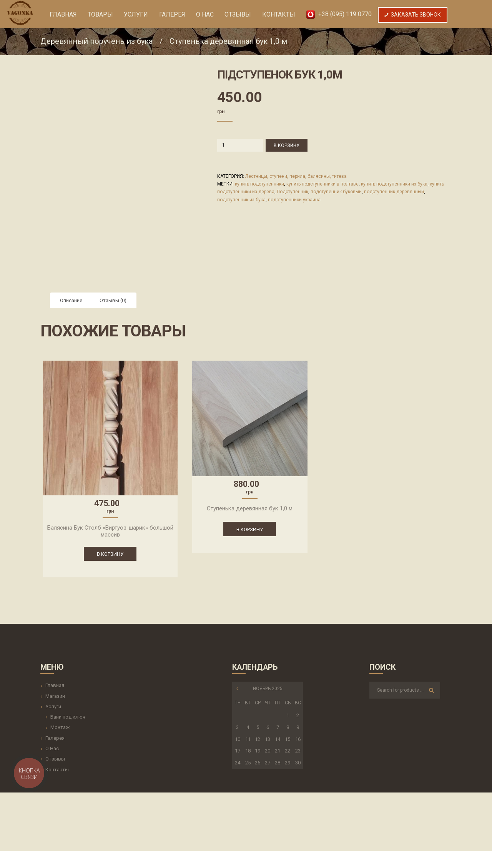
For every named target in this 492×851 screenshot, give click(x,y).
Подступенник (292, 191)
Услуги (53, 706)
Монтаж (60, 727)
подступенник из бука (241, 199)
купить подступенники (259, 184)
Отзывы (55, 759)
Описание (71, 300)
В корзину (286, 145)
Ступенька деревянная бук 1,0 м (228, 41)
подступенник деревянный (394, 191)
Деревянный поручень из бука (96, 41)
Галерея (55, 738)
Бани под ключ (67, 717)
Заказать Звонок (412, 15)
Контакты (57, 769)
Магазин (55, 696)
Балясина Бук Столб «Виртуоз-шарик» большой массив (110, 531)
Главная (54, 685)
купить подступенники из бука (394, 184)
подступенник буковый (336, 191)
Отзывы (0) (113, 300)
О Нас (52, 748)
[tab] (71, 300)
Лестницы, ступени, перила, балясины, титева (296, 176)
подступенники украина (294, 199)
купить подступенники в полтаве (322, 184)
